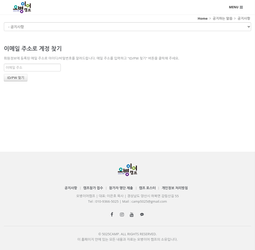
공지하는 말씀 (223, 18)
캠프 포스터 (147, 188)
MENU (233, 7)
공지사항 (243, 18)
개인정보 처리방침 (175, 188)
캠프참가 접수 (93, 188)
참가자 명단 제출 (121, 188)
